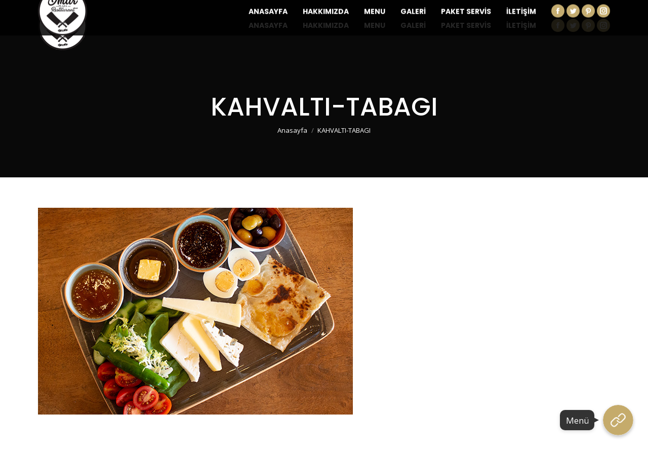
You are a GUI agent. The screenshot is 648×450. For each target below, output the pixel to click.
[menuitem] (268, 25)
